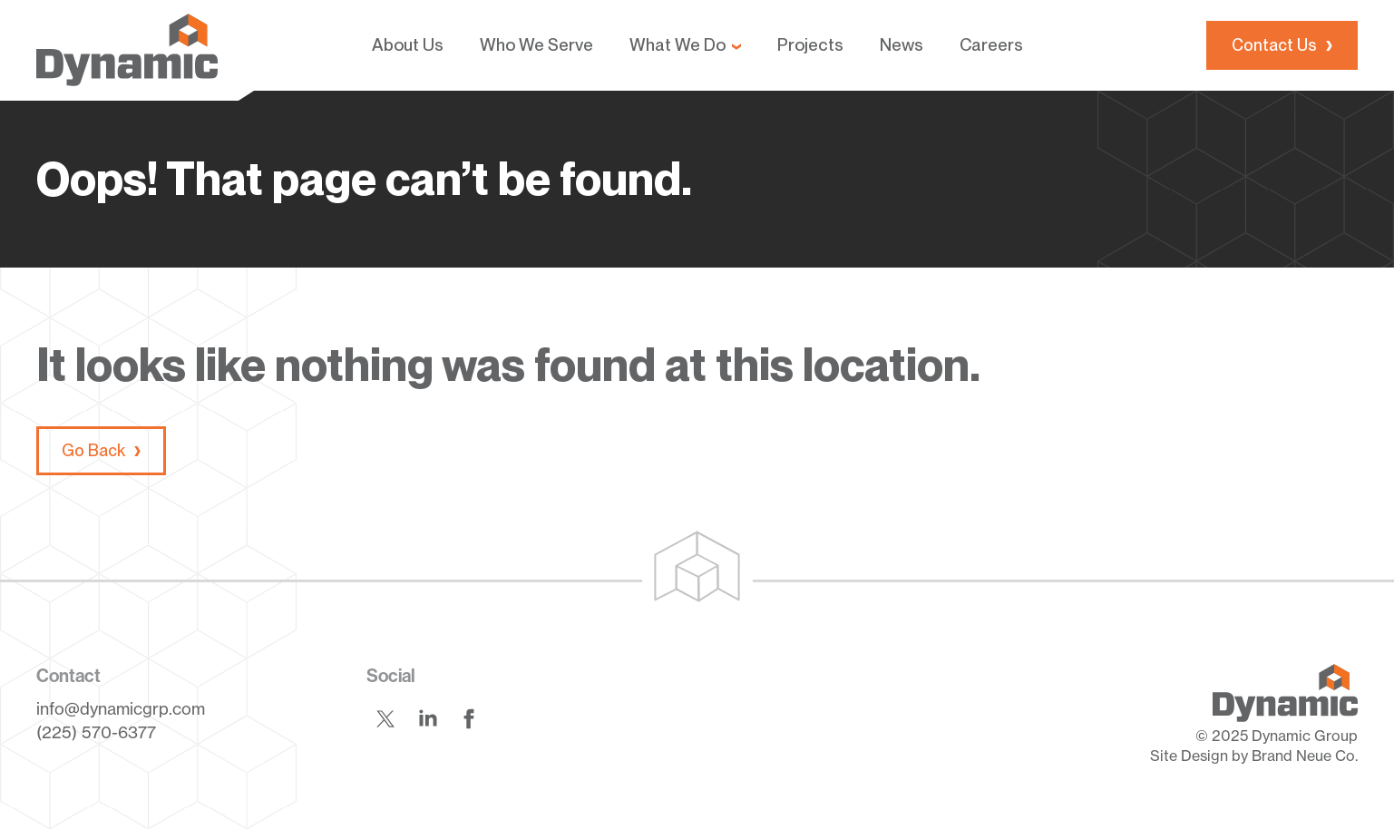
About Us (408, 44)
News (901, 44)
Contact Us (1274, 44)
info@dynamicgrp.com (120, 708)
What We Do (677, 44)
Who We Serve (536, 44)
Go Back (93, 450)
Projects (810, 44)
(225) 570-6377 (96, 732)
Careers (991, 44)
